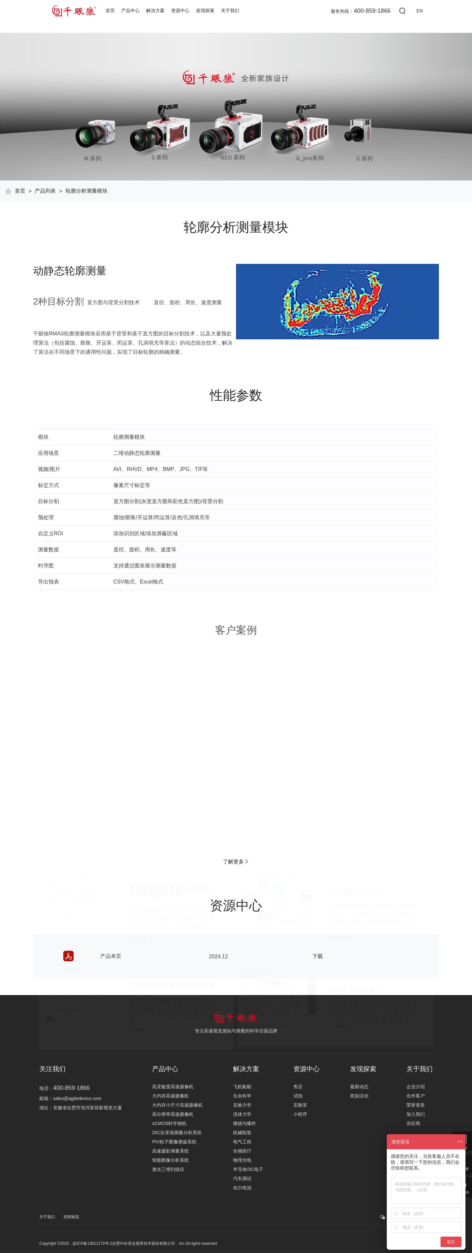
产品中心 (130, 10)
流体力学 (242, 1114)
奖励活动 (359, 1095)
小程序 (300, 1114)
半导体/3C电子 (248, 1169)
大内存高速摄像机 (170, 1095)
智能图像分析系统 (170, 1160)
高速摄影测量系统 (170, 1151)
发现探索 (205, 10)
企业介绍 (415, 1086)
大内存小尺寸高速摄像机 (177, 1105)
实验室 (300, 1105)
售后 (298, 1086)
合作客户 (415, 1095)
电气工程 (242, 1141)
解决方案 (155, 10)
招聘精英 (71, 1217)
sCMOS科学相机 (169, 1123)
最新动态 (359, 1086)
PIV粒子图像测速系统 (174, 1141)
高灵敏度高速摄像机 (172, 1086)
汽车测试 (242, 1178)
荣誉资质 (415, 1105)
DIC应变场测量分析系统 (176, 1132)
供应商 (413, 1123)
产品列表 (45, 191)
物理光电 (242, 1160)
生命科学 (242, 1095)
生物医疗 (242, 1151)
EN (420, 10)
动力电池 (242, 1187)
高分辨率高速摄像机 (172, 1114)
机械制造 (242, 1132)
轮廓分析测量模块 (87, 191)
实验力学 (242, 1105)
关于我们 (230, 10)
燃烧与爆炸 (244, 1123)
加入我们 (415, 1114)
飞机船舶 (242, 1086)
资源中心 (180, 10)
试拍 (298, 1095)
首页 (110, 10)
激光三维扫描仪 (168, 1169)
